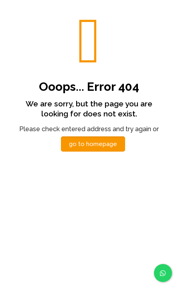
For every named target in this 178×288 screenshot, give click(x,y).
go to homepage (93, 144)
